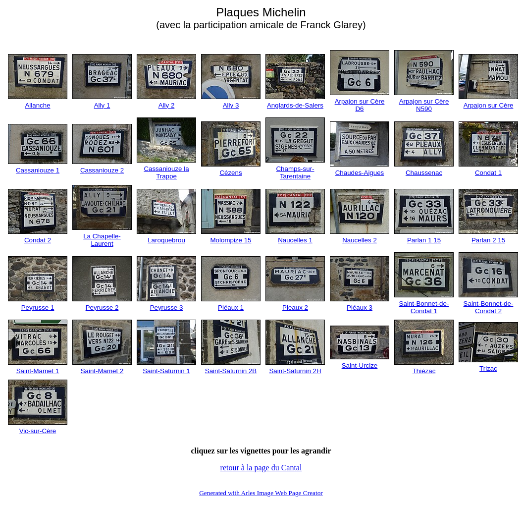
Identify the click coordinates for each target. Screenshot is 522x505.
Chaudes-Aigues (359, 172)
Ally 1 (102, 105)
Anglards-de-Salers (295, 105)
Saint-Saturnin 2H (295, 371)
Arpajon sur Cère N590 (424, 105)
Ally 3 (231, 105)
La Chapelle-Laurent (102, 239)
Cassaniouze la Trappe (166, 172)
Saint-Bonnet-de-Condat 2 (489, 307)
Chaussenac (424, 172)
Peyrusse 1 (37, 307)
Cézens (230, 172)
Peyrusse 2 (102, 307)
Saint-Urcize (360, 365)
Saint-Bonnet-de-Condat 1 (424, 307)
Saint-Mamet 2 (102, 371)
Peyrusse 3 (166, 307)
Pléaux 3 (359, 307)
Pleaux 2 (295, 307)
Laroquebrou (166, 240)
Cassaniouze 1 (37, 170)
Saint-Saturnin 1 (166, 371)
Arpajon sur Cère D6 (360, 105)
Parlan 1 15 (424, 240)
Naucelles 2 (359, 240)
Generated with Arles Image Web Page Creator (261, 493)
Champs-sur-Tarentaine (295, 172)
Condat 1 (488, 172)
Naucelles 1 (295, 240)
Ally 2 (166, 105)
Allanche (37, 105)
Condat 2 (37, 240)
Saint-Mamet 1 (37, 371)
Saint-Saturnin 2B (231, 371)
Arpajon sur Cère (489, 105)
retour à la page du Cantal (261, 467)
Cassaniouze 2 (102, 170)
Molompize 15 (231, 240)
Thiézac (424, 371)
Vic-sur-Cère (37, 431)
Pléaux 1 (231, 307)
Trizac (488, 368)
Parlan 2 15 (488, 240)
